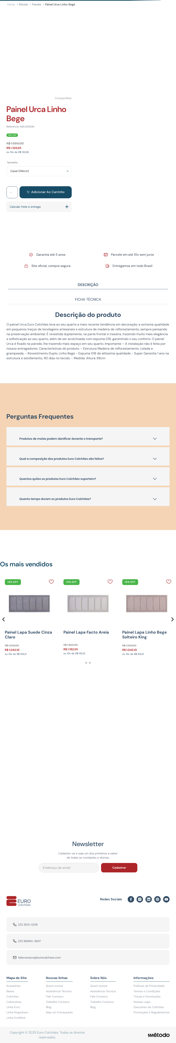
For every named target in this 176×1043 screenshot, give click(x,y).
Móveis (23, 4)
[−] (11, 192)
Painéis (36, 4)
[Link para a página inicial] (11, 4)
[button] (3, 619)
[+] (20, 192)
